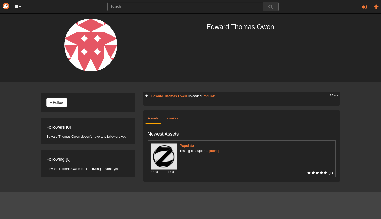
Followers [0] (58, 127)
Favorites (171, 118)
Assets (153, 118)
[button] (18, 7)
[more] (214, 151)
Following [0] (58, 159)
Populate (209, 96)
